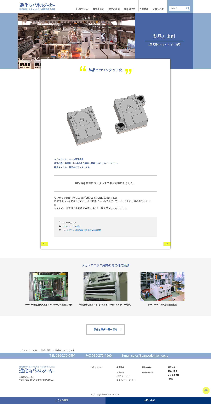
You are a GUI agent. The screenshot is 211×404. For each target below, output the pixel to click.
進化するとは (82, 9)
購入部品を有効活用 (92, 230)
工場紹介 (120, 372)
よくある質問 (173, 375)
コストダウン (68, 230)
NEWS (170, 379)
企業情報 (144, 9)
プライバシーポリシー (126, 380)
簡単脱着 (79, 230)
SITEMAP (24, 350)
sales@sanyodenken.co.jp (149, 355)
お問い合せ (158, 9)
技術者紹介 (98, 9)
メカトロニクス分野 (71, 226)
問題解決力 (129, 9)
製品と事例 (114, 9)
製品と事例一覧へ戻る (105, 329)
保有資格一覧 (148, 372)
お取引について (123, 376)
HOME (34, 350)
